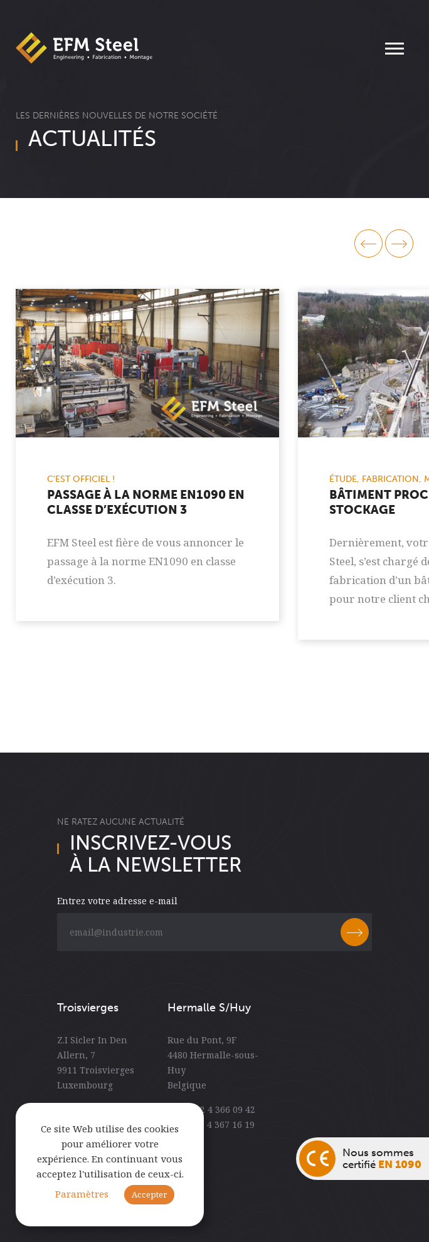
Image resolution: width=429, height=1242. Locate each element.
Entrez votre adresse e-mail (117, 908)
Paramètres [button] (82, 1194)
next (399, 243)
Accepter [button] (149, 1194)
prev (368, 243)
